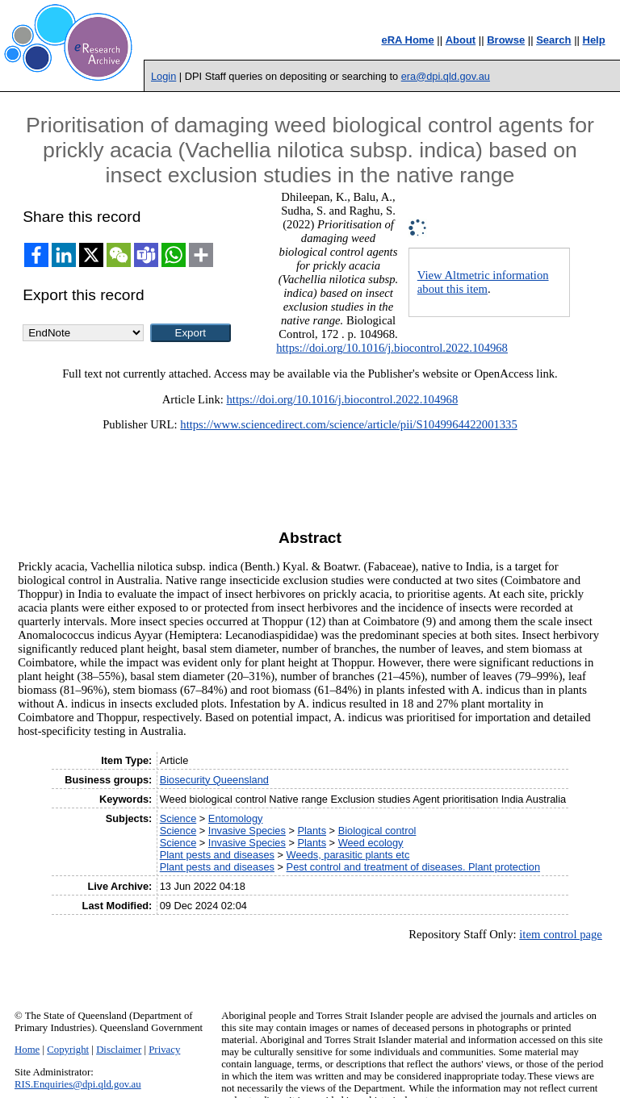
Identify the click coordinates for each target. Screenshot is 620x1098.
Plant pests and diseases (217, 855)
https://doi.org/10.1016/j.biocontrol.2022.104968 (392, 347)
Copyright (68, 1049)
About (461, 40)
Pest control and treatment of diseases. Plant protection (413, 867)
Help (594, 40)
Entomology (235, 818)
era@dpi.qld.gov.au (445, 76)
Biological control (377, 831)
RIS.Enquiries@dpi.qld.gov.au (78, 1084)
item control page (560, 934)
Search (553, 40)
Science (178, 818)
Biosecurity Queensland (214, 780)
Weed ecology (371, 843)
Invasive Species (247, 831)
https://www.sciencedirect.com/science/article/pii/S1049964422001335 (348, 424)
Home (27, 1049)
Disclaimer (118, 1049)
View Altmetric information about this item (483, 282)
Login (163, 76)
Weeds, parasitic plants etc (348, 855)
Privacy (164, 1049)
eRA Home (407, 40)
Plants (311, 831)
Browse (506, 40)
